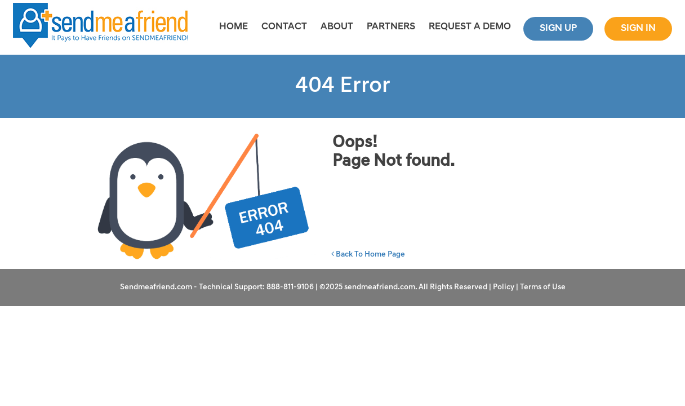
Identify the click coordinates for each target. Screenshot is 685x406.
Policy (503, 287)
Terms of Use (543, 287)
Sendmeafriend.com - (159, 287)
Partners (391, 27)
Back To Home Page (368, 254)
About (337, 27)
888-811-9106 (290, 287)
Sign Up (558, 28)
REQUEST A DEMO (470, 27)
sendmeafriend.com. (381, 287)
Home (233, 27)
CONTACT (284, 27)
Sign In (638, 28)
